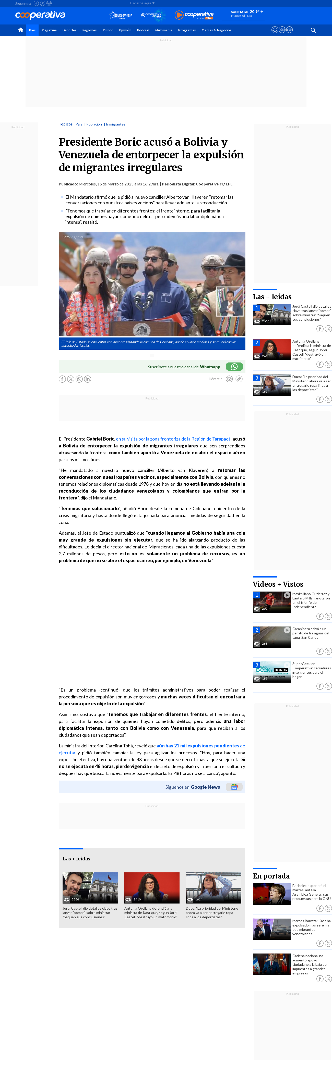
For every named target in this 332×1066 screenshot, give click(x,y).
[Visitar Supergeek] (289, 34)
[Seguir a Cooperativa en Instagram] (49, 3)
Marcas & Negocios (216, 30)
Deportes (69, 30)
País (32, 30)
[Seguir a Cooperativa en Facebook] (36, 3)
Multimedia (163, 30)
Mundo (107, 30)
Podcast (143, 30)
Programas (187, 30)
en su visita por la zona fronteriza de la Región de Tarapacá (173, 439)
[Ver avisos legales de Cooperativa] (274, 34)
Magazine (49, 30)
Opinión (125, 30)
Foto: (66, 237)
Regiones (89, 30)
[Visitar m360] (282, 34)
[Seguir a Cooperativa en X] (42, 3)
